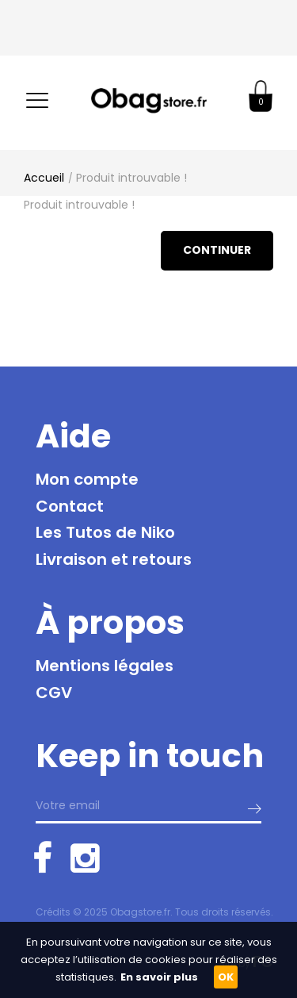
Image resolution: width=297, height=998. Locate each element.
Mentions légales (104, 665)
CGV (54, 692)
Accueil (44, 178)
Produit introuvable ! (131, 178)
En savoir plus (159, 977)
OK (226, 977)
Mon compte (87, 479)
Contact (70, 506)
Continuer (217, 250)
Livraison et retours (114, 559)
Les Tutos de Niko (105, 532)
